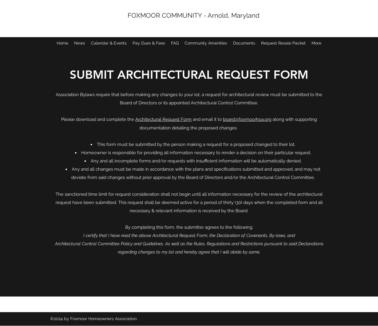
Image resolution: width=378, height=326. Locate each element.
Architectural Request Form (163, 119)
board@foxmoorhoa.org (247, 119)
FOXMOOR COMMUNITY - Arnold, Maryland (194, 15)
